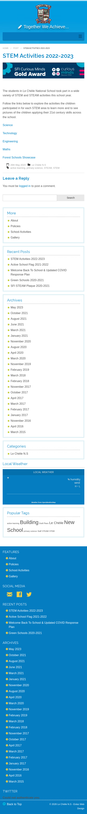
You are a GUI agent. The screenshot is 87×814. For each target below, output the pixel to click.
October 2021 (19, 313)
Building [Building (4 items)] (29, 522)
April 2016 (17, 426)
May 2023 (17, 307)
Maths (6, 149)
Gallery (15, 237)
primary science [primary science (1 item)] (30, 531)
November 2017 (21, 386)
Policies (15, 226)
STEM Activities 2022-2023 (28, 258)
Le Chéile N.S (39, 165)
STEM (56, 168)
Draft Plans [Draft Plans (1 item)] (44, 523)
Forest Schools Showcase (19, 157)
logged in (25, 185)
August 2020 (19, 347)
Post (16, 48)
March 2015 (18, 432)
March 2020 (18, 358)
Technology (10, 133)
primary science (35, 168)
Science (8, 125)
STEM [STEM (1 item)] (52, 531)
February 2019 (20, 369)
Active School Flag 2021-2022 (29, 264)
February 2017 (20, 409)
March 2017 (18, 403)
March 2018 (18, 375)
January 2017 (19, 415)
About (14, 220)
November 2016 (21, 420)
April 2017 (17, 398)
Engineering (10, 141)
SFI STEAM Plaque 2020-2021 (30, 285)
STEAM (48, 168)
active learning (17, 168)
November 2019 (21, 364)
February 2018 (20, 381)
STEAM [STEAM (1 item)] (45, 531)
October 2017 (19, 392)
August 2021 (19, 318)
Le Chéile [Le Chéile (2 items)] (56, 523)
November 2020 (21, 341)
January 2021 (19, 335)
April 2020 (17, 352)
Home (6, 48)
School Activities (21, 231)
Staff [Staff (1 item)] (39, 531)
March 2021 (18, 330)
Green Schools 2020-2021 (27, 280)
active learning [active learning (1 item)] (13, 523)
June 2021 (17, 324)
